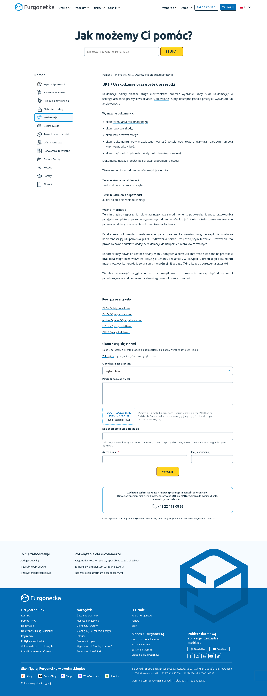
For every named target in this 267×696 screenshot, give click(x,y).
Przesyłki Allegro (86, 641)
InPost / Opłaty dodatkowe (117, 326)
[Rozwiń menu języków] (244, 7)
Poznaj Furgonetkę (141, 615)
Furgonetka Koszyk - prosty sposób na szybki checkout (107, 560)
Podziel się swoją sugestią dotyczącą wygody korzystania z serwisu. (181, 518)
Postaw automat (140, 644)
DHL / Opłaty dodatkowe (116, 332)
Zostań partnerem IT (143, 649)
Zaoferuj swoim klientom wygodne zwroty (99, 566)
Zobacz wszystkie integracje (36, 683)
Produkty (80, 7)
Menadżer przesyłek (88, 620)
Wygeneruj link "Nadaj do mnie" (94, 646)
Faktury (81, 636)
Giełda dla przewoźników (145, 654)
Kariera (135, 620)
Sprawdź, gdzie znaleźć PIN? (168, 499)
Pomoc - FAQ (28, 620)
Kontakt (25, 615)
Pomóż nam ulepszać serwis (37, 651)
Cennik (112, 7)
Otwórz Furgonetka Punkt (145, 639)
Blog (134, 625)
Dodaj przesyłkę (29, 560)
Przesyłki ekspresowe (33, 566)
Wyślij (167, 472)
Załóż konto (206, 7)
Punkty (96, 7)
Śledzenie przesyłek (87, 615)
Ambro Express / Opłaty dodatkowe (122, 320)
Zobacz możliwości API (89, 651)
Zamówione (161, 99)
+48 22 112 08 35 (171, 506)
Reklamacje (119, 74)
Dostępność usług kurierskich (37, 630)
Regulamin (27, 636)
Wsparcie (168, 7)
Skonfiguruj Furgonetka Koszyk (94, 630)
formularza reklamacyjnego (130, 122)
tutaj (165, 170)
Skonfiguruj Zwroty (87, 625)
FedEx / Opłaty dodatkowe (117, 314)
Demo (184, 7)
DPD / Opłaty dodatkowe (116, 308)
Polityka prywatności (32, 641)
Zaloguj (228, 7)
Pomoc (106, 74)
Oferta (62, 7)
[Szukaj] (121, 51)
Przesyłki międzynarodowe (35, 572)
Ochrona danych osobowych (37, 646)
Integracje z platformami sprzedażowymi (99, 572)
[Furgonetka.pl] (34, 7)
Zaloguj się (108, 356)
